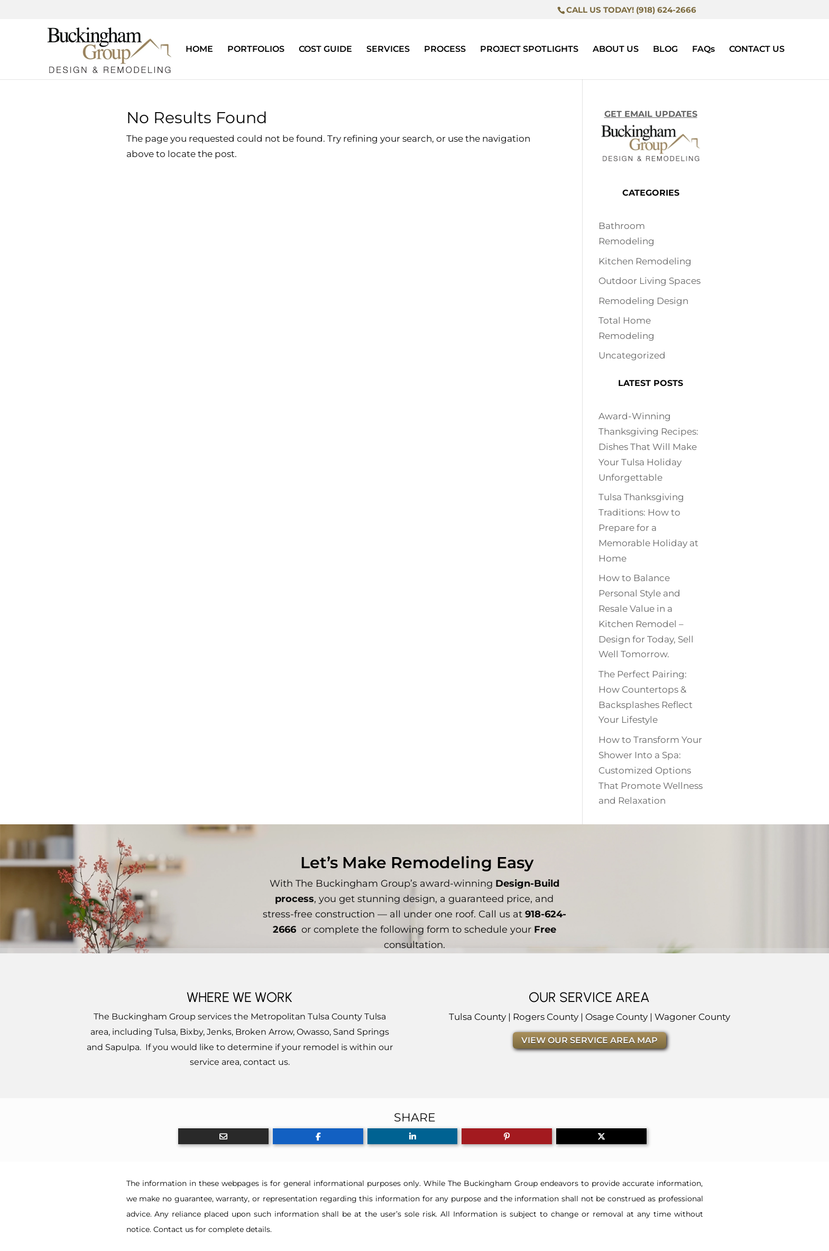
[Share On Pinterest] (507, 1136)
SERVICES (388, 49)
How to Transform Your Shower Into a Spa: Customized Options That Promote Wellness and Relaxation (650, 770)
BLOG (665, 49)
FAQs (703, 49)
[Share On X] (601, 1136)
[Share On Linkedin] (412, 1136)
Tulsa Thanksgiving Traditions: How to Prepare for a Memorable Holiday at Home (648, 528)
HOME (199, 49)
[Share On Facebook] (318, 1136)
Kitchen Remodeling (645, 261)
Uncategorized (632, 355)
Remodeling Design (643, 301)
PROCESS (445, 49)
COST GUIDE (325, 49)
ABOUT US (616, 49)
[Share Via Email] (223, 1136)
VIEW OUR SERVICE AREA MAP (589, 1040)
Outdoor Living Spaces (649, 280)
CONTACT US (757, 49)
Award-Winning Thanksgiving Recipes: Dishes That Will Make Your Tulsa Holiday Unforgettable (648, 447)
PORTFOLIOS (255, 49)
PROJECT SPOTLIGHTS (529, 49)
